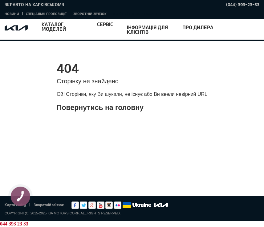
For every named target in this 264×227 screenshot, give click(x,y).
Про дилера (197, 27)
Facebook (75, 205)
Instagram (109, 205)
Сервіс (105, 24)
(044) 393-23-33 (242, 4)
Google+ (92, 205)
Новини (12, 14)
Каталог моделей (54, 26)
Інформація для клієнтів (147, 29)
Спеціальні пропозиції (46, 14)
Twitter (83, 205)
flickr (117, 205)
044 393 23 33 (14, 223)
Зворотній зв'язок (90, 14)
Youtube (100, 205)
